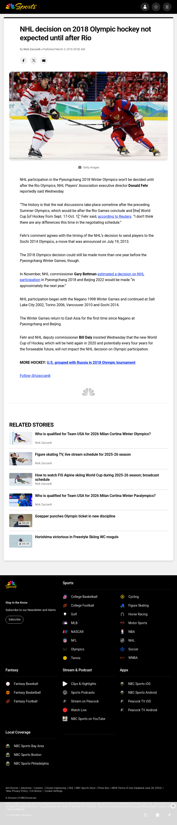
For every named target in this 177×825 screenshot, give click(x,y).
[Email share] (43, 60)
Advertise (26, 788)
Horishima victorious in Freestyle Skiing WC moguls (76, 537)
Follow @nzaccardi (35, 375)
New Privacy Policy (17, 791)
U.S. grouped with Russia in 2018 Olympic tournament (91, 362)
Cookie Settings (54, 791)
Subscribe (15, 619)
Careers (38, 788)
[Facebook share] (23, 60)
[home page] (21, 7)
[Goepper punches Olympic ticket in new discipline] (20, 520)
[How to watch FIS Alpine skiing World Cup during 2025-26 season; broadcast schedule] (20, 479)
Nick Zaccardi (32, 49)
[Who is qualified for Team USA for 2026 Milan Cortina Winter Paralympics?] (20, 499)
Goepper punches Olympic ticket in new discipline (75, 516)
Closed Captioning (55, 788)
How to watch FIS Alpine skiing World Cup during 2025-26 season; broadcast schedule (97, 477)
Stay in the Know (16, 602)
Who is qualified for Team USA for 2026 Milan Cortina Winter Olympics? (93, 434)
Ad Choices (12, 788)
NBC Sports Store (85, 788)
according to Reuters (115, 216)
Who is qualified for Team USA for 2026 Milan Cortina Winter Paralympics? (95, 495)
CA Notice (36, 791)
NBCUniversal (28, 797)
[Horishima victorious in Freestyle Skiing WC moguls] (20, 541)
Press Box (103, 788)
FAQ (71, 788)
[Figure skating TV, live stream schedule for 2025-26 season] (20, 458)
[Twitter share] (33, 60)
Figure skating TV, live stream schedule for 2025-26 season (83, 454)
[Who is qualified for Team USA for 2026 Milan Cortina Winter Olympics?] (20, 438)
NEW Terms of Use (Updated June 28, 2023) (137, 788)
